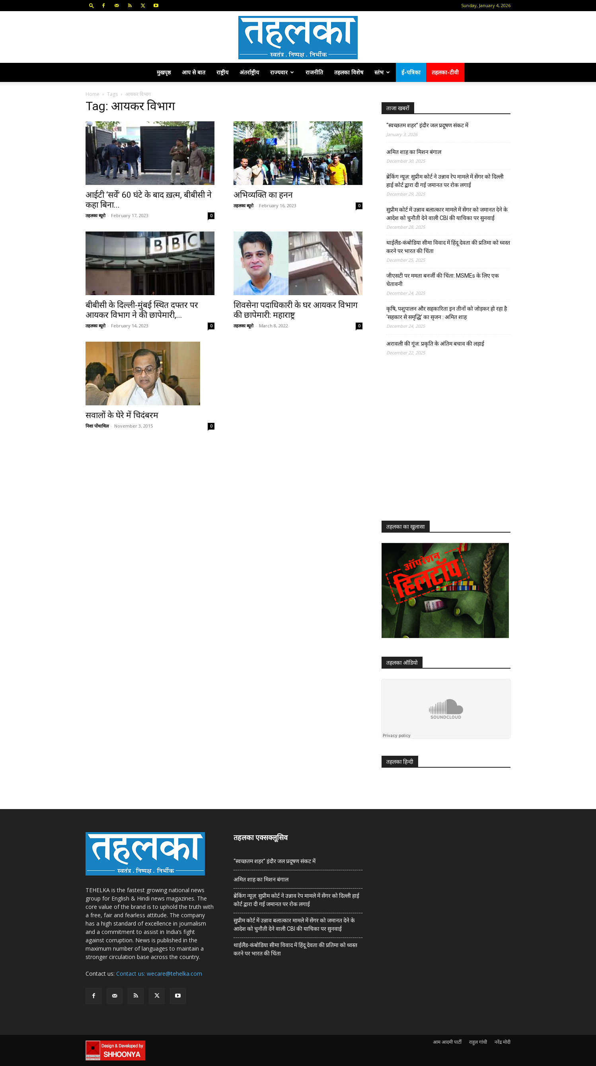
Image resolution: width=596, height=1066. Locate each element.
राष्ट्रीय (222, 72)
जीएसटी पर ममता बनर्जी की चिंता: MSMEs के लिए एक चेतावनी (442, 279)
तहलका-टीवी (445, 72)
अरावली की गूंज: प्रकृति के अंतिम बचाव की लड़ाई (435, 343)
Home (92, 94)
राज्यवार (282, 72)
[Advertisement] (441, 445)
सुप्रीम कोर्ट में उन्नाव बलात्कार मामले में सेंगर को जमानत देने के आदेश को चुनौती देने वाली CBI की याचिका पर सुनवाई (447, 213)
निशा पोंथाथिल (97, 426)
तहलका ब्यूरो (95, 215)
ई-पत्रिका (411, 72)
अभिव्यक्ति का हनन (263, 195)
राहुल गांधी (478, 1042)
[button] (91, 5)
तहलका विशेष (348, 72)
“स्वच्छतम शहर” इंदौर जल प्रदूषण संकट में (427, 125)
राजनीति (314, 72)
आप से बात (193, 72)
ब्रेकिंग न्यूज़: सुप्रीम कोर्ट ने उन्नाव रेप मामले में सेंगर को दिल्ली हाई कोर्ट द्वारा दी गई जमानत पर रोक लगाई (445, 180)
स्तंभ (382, 72)
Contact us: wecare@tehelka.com (159, 973)
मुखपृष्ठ (164, 72)
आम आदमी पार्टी (447, 1042)
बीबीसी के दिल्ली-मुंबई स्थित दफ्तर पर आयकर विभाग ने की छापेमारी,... (142, 310)
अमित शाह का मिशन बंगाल (413, 152)
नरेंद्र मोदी (502, 1042)
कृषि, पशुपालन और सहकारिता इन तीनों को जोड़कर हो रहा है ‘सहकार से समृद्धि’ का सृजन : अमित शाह (446, 312)
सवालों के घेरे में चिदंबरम (122, 415)
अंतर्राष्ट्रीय (249, 72)
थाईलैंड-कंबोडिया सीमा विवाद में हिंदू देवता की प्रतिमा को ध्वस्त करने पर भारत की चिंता (448, 246)
